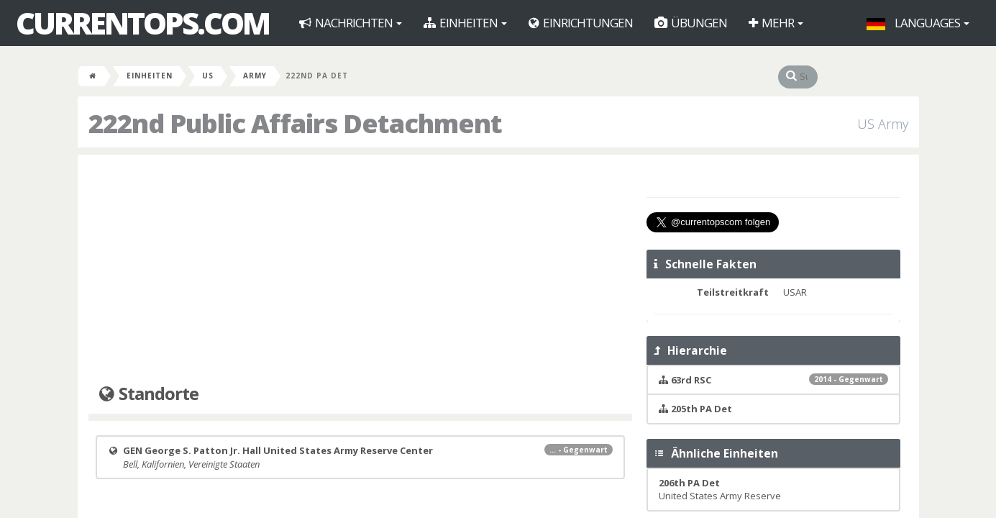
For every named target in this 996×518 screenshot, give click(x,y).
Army (255, 76)
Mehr (776, 22)
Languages (918, 22)
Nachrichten (350, 22)
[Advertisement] (361, 270)
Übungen (690, 22)
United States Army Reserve (720, 489)
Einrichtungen (581, 22)
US (208, 76)
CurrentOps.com (142, 23)
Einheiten (465, 22)
